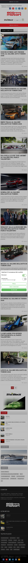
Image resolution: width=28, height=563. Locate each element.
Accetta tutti (14, 289)
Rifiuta (14, 283)
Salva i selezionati (14, 286)
